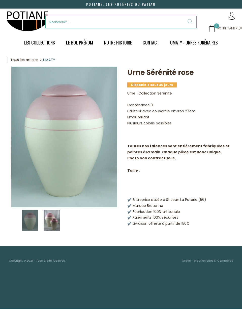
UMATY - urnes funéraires (194, 42)
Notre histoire (118, 42)
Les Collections (39, 42)
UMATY (49, 59)
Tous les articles (24, 59)
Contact (151, 42)
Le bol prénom (79, 42)
